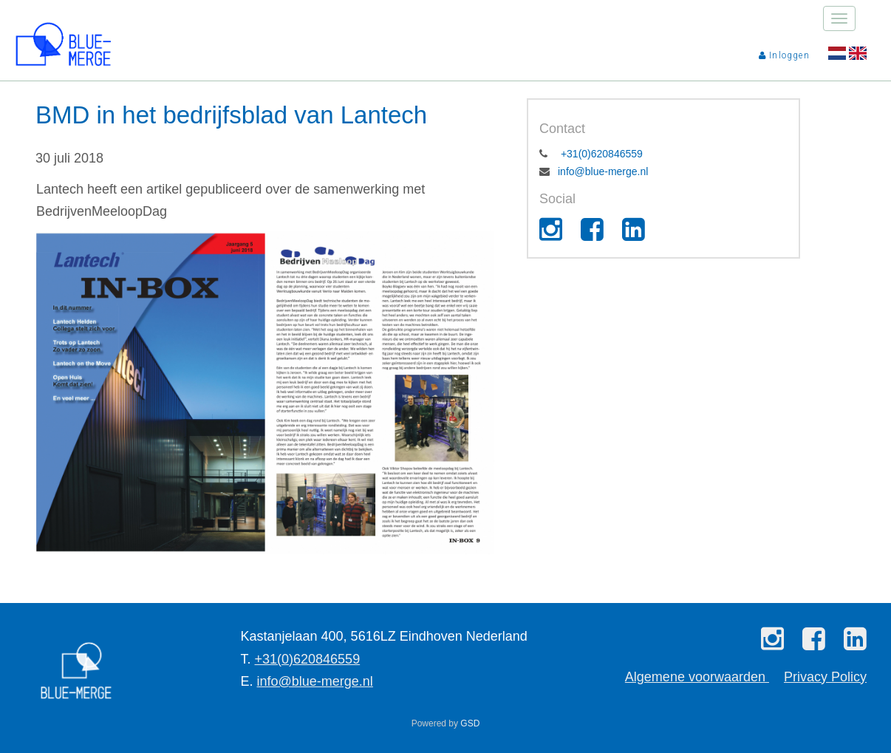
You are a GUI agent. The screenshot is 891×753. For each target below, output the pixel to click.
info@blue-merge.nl (603, 171)
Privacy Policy (825, 676)
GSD (469, 723)
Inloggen (784, 55)
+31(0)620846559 (600, 154)
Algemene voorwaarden (697, 676)
